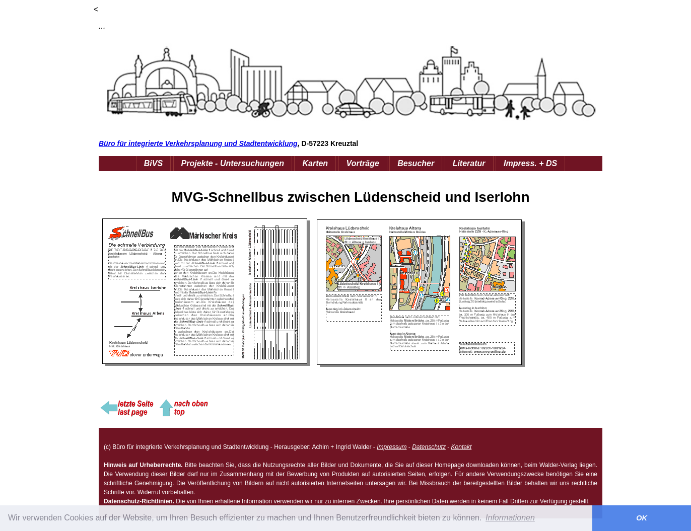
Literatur (469, 163)
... (102, 26)
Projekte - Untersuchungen (232, 163)
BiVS (153, 163)
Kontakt (461, 446)
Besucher (415, 163)
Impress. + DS (530, 163)
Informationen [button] (510, 517)
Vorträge (363, 163)
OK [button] (641, 518)
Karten (315, 163)
